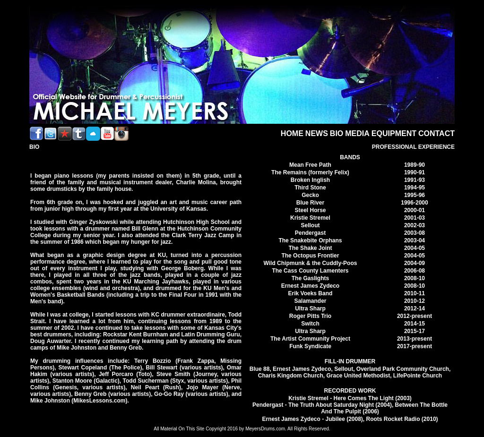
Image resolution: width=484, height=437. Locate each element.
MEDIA (357, 133)
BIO (336, 133)
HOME (292, 133)
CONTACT (436, 133)
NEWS (316, 133)
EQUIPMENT (394, 133)
